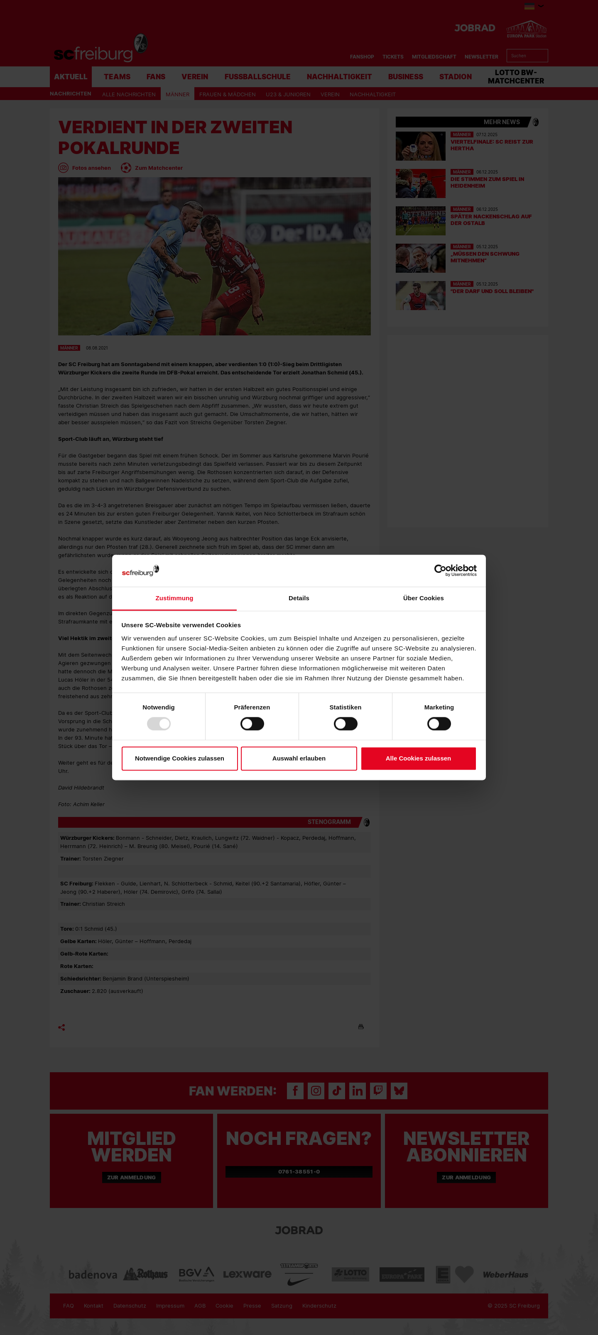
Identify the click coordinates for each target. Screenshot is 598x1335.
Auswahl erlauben (299, 758)
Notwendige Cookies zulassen (179, 758)
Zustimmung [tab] (175, 597)
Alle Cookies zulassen (418, 758)
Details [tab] (299, 597)
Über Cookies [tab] (423, 597)
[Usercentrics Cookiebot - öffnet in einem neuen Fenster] (440, 570)
